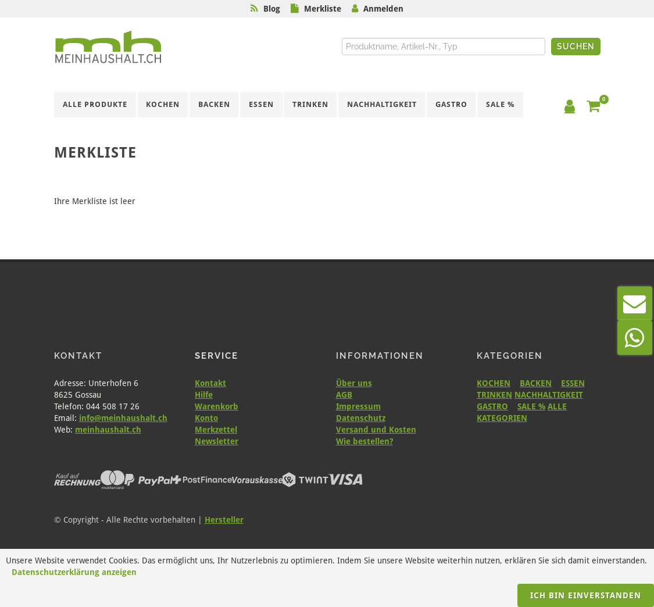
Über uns (354, 383)
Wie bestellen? (364, 441)
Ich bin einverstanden (585, 595)
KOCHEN (493, 383)
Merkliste (322, 8)
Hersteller (224, 519)
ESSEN (573, 383)
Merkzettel (216, 429)
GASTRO (492, 406)
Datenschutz (360, 418)
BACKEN (536, 383)
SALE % (531, 406)
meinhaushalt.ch (108, 429)
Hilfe (204, 394)
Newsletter (216, 441)
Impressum (358, 406)
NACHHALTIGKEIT (548, 394)
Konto (206, 418)
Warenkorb (216, 406)
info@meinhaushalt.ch (123, 418)
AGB (344, 394)
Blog (271, 8)
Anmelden (383, 8)
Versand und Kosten (376, 429)
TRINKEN (494, 394)
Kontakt (210, 383)
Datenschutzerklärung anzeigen (74, 572)
